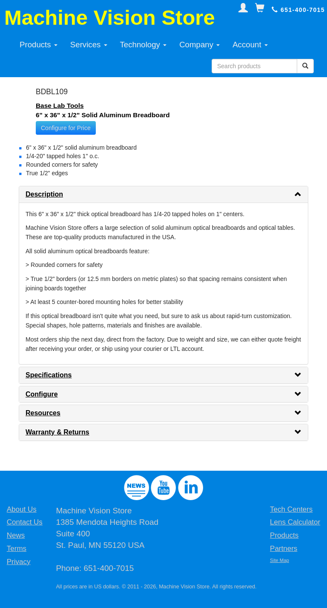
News (16, 535)
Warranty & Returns (57, 432)
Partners (283, 548)
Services (88, 44)
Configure (42, 394)
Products (38, 44)
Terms (16, 548)
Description (44, 194)
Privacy (19, 562)
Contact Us (25, 522)
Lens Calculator (295, 522)
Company (199, 44)
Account (250, 44)
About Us (22, 509)
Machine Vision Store (109, 17)
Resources (43, 413)
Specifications (49, 375)
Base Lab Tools (60, 105)
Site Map (279, 560)
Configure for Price (66, 127)
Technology (143, 44)
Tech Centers (291, 509)
